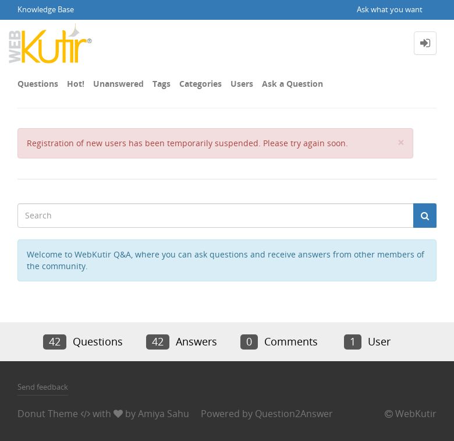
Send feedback (42, 387)
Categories (200, 83)
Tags (161, 83)
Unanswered (118, 83)
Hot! (75, 83)
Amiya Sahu (163, 413)
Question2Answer (294, 413)
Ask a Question (292, 83)
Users (241, 83)
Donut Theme (47, 413)
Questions (37, 83)
